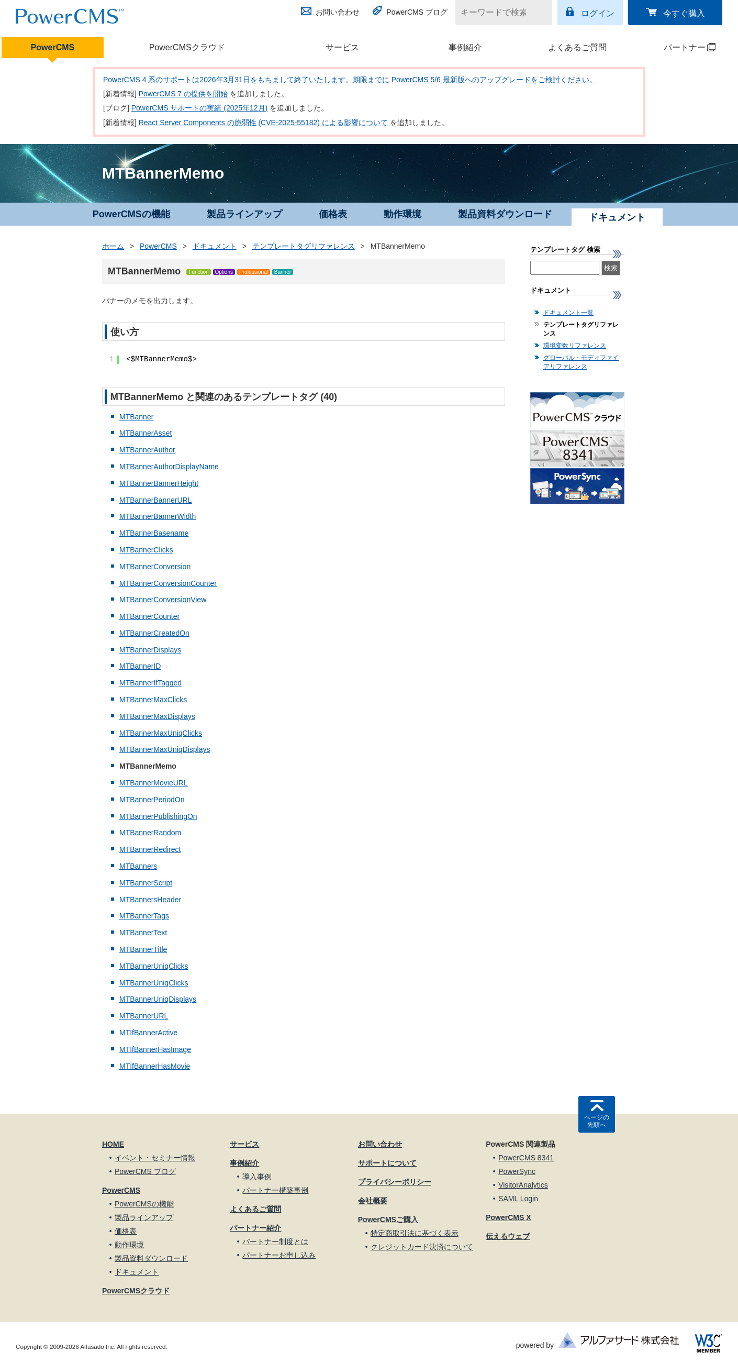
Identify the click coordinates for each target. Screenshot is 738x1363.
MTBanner (136, 417)
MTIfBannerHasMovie (154, 1066)
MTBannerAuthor (147, 450)
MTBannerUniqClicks (153, 966)
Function (198, 272)
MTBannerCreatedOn (154, 633)
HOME (113, 1144)
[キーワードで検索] (497, 12)
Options (224, 272)
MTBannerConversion (155, 566)
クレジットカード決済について (422, 1247)
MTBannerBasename (153, 533)
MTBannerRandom (150, 832)
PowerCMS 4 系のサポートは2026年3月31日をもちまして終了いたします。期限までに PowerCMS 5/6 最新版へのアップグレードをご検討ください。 (350, 79)
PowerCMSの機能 (131, 214)
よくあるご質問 (577, 47)
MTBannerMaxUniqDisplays (164, 749)
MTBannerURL (143, 1016)
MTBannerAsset (145, 433)
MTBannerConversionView (162, 599)
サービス (342, 47)
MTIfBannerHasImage (155, 1049)
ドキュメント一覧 (568, 312)
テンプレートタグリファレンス (303, 246)
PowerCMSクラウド (187, 47)
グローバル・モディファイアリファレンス (581, 362)
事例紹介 (465, 47)
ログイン (597, 13)
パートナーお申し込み (279, 1255)
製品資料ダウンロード (505, 214)
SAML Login (518, 1198)
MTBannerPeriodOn (152, 799)
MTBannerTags (144, 916)
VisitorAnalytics (523, 1185)
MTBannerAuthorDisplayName (169, 466)
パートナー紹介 (255, 1228)
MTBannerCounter (149, 616)
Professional (253, 272)
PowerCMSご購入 (388, 1219)
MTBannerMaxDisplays (157, 716)
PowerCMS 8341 (526, 1158)
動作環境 (402, 214)
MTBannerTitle (143, 949)
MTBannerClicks (146, 550)
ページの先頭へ (596, 1121)
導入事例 (257, 1176)
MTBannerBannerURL (155, 500)
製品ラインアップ (244, 214)
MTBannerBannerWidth (157, 516)
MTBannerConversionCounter (168, 583)
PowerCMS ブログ (417, 12)
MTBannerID (140, 666)
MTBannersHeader (150, 899)
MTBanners (138, 866)
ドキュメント (215, 246)
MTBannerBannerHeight (158, 483)
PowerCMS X (508, 1217)
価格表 (333, 214)
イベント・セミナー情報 (155, 1158)
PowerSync (516, 1171)
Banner (282, 272)
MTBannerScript (145, 883)
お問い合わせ (338, 12)
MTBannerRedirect (150, 849)
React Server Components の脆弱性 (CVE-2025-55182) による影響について (263, 122)
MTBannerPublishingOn (158, 816)
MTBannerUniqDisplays (157, 999)
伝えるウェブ (508, 1236)
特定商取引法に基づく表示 (415, 1233)
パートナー (678, 47)
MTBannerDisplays (150, 650)
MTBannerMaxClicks (153, 699)
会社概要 (372, 1200)
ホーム (113, 246)
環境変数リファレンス (574, 345)
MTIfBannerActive (148, 1032)
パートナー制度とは (275, 1241)
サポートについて (387, 1163)
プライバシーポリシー (394, 1182)
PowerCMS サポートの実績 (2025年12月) (199, 108)
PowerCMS (53, 47)
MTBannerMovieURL (153, 783)
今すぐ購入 (684, 13)
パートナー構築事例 (275, 1190)
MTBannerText (143, 932)
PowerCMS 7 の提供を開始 (183, 94)
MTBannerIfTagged (150, 683)
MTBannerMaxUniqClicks (160, 733)
